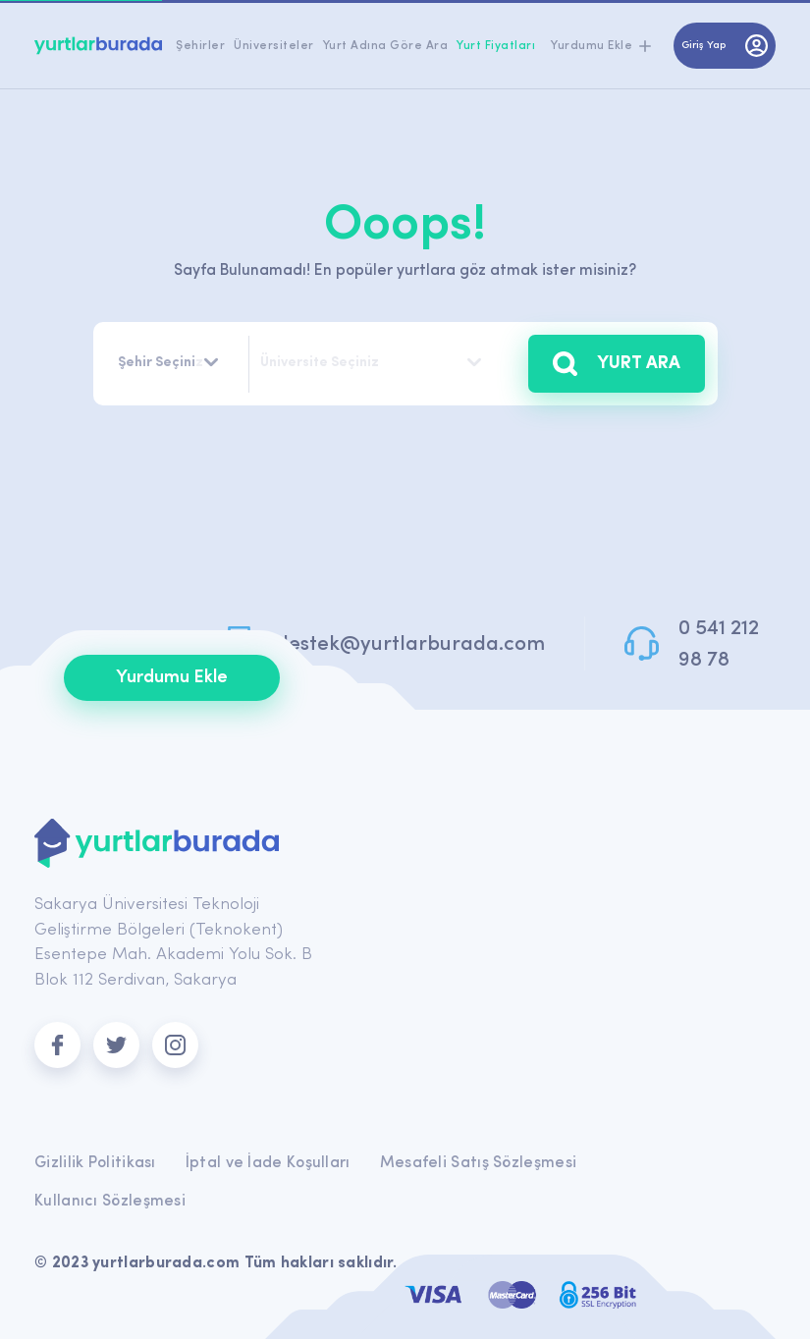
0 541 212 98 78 (718, 644)
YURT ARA (616, 363)
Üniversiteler (274, 46)
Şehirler (200, 46)
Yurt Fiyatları (496, 46)
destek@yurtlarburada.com (410, 644)
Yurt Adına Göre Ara (386, 46)
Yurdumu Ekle (172, 678)
